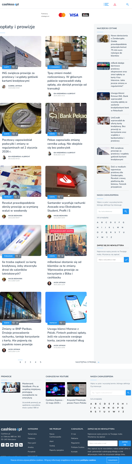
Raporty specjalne (57, 450)
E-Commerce (55, 67)
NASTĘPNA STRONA (86, 362)
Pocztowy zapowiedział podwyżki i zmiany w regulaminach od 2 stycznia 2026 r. (19, 145)
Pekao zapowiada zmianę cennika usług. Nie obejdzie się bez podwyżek (64, 144)
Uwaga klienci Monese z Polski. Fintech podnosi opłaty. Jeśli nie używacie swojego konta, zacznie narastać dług (66, 334)
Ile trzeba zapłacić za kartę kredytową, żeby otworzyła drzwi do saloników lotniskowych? (19, 268)
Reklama (74, 438)
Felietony (31, 438)
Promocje (6, 376)
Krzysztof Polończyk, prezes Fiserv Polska (76, 401)
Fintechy (7, 197)
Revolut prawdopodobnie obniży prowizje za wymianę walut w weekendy (20, 207)
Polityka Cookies (77, 447)
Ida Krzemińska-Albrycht (64, 94)
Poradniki (8, 256)
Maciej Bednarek (15, 216)
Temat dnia (32, 434)
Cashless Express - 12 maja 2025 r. (55, 401)
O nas (73, 434)
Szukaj (52, 446)
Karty (6, 67)
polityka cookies (88, 460)
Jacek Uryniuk (59, 282)
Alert (51, 441)
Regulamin (75, 443)
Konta (6, 134)
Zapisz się (124, 443)
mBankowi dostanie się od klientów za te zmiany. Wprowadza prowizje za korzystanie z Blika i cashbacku (64, 269)
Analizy (31, 447)
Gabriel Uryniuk (15, 86)
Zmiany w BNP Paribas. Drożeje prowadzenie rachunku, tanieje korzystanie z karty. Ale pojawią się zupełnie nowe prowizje (20, 336)
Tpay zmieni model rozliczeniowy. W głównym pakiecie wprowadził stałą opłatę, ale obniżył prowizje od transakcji (67, 80)
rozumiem (112, 460)
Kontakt (74, 451)
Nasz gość (32, 443)
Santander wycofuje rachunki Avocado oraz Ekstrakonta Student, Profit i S (66, 207)
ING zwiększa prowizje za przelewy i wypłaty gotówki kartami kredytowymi (20, 77)
